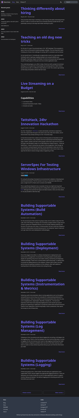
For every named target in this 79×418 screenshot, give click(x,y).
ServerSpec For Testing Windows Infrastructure (41, 166)
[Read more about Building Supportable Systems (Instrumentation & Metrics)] (62, 313)
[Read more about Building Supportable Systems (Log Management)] (62, 352)
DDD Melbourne (5, 25)
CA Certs (5, 409)
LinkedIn (43, 402)
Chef (22, 190)
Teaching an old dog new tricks (41, 39)
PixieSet (43, 409)
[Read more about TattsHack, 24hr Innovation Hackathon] (62, 156)
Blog (13, 2)
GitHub (43, 405)
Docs (17, 2)
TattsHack (35, 131)
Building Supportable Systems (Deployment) (39, 246)
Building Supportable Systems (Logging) (38, 362)
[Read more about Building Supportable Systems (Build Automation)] (62, 235)
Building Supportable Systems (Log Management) (38, 326)
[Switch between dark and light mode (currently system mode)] (61, 2)
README (5, 407)
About (4, 411)
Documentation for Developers (8, 39)
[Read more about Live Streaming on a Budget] (62, 111)
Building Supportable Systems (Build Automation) (38, 209)
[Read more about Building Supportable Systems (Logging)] (62, 384)
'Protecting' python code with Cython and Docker (9, 22)
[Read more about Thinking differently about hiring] (62, 28)
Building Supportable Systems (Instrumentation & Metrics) (43, 284)
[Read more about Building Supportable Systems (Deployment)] (62, 271)
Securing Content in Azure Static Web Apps (10, 32)
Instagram (44, 407)
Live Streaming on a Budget (37, 85)
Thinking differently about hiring (43, 10)
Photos (23, 2)
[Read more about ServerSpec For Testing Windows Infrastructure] (62, 197)
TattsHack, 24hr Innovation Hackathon (39, 121)
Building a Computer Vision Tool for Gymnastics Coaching (9, 14)
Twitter (43, 411)
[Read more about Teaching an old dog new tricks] (62, 75)
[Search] (71, 2)
